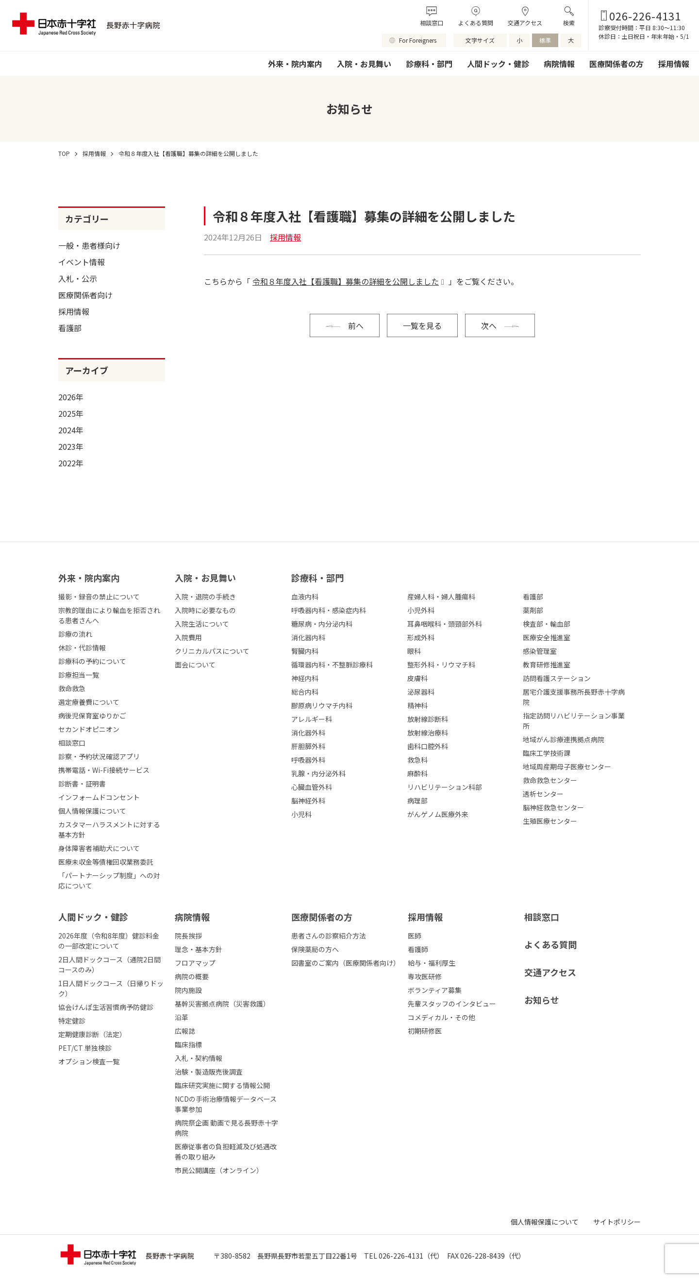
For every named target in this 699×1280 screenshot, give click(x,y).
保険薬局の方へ (315, 949)
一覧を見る (422, 325)
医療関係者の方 (616, 63)
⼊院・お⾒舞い (205, 577)
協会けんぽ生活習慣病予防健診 (105, 1007)
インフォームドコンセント (99, 797)
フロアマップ (195, 963)
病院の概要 (192, 976)
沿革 (181, 1017)
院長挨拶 (188, 935)
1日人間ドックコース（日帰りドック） (111, 988)
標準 (545, 40)
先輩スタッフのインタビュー (452, 1003)
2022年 (70, 463)
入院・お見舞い (364, 63)
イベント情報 (81, 262)
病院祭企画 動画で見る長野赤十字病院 (226, 1128)
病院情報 (559, 63)
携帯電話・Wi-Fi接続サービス (104, 770)
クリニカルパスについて (212, 651)
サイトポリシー (617, 1222)
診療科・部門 (429, 63)
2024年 (70, 430)
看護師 (418, 949)
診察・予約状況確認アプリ (99, 756)
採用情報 (673, 63)
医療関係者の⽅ (321, 916)
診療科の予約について (92, 661)
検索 (569, 22)
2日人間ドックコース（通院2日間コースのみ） (109, 964)
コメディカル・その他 (441, 1017)
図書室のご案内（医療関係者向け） (344, 963)
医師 (414, 935)
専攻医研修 (425, 976)
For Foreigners (417, 40)
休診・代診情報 (82, 647)
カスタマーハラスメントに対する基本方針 (109, 829)
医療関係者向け (85, 295)
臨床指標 (188, 1044)
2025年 (70, 413)
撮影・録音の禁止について (99, 596)
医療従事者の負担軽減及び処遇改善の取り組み (226, 1151)
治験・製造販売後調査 (209, 1071)
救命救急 (71, 688)
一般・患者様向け (89, 245)
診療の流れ (75, 634)
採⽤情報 (425, 916)
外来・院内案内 (295, 63)
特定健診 (71, 1020)
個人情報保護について (92, 811)
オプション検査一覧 (88, 1061)
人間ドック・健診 (498, 63)
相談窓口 (431, 22)
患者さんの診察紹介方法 (328, 935)
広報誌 (185, 1031)
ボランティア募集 (435, 990)
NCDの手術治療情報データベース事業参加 (226, 1104)
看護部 (70, 328)
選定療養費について (88, 702)
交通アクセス (525, 22)
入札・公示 (77, 278)
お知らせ (541, 999)
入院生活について (202, 624)
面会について (195, 664)
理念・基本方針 (198, 949)
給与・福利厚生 (431, 963)
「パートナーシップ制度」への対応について (109, 880)
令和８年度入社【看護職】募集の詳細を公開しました (345, 281)
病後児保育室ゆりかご (92, 715)
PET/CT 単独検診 (85, 1048)
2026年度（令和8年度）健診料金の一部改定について (108, 941)
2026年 (70, 397)
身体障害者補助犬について (99, 848)
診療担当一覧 (78, 675)
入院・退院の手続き (205, 596)
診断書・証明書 (82, 783)
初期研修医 (425, 1031)
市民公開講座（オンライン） (219, 1170)
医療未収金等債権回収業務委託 (105, 862)
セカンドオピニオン (88, 729)
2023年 (70, 446)
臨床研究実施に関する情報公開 (222, 1085)
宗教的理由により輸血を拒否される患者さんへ (109, 615)
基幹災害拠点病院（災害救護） (222, 1003)
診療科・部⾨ (317, 577)
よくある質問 (475, 22)
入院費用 (188, 637)
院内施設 (188, 990)
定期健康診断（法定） (92, 1034)
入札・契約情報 (198, 1058)
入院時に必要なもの (205, 610)
